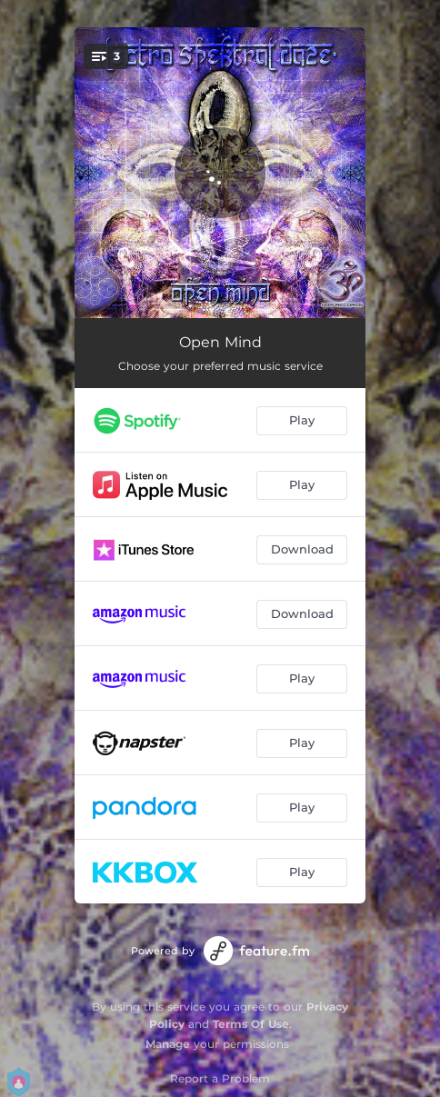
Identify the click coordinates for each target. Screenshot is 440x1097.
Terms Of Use (251, 1024)
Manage (167, 1044)
